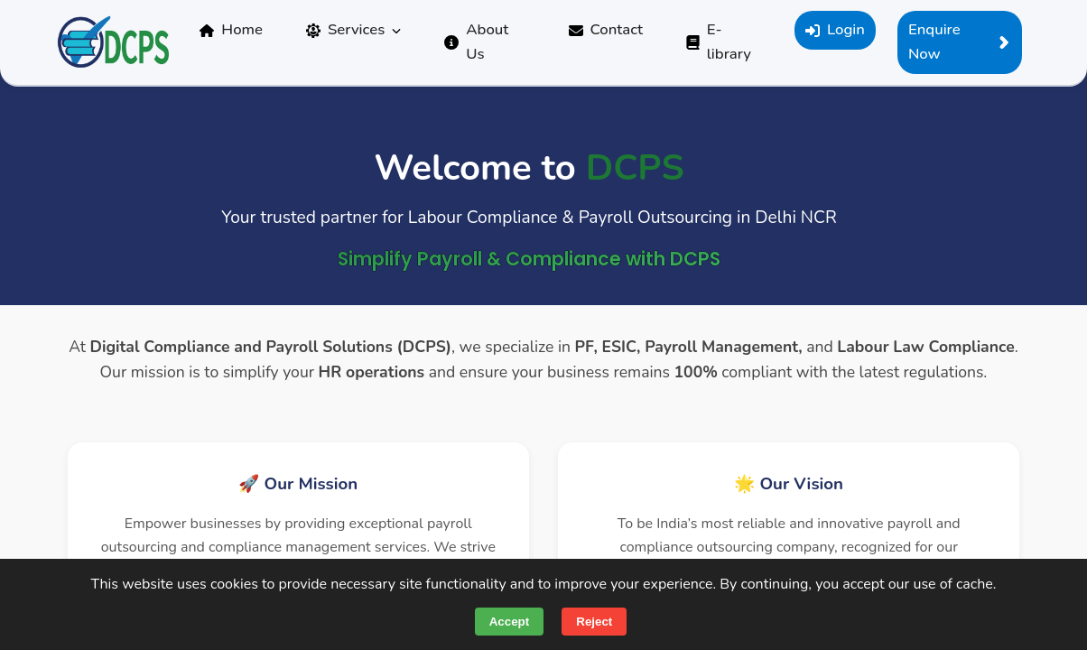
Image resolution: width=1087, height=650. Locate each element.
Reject (594, 621)
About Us (476, 41)
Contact (606, 29)
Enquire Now (959, 41)
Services (353, 29)
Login (835, 29)
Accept (509, 621)
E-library (718, 41)
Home (231, 29)
